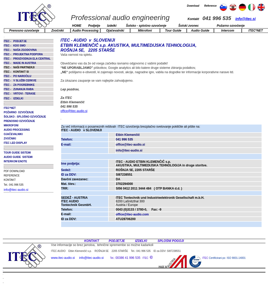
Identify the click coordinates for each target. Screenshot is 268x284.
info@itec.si (245, 19)
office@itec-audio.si (74, 111)
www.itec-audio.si (63, 258)
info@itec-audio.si (16, 190)
